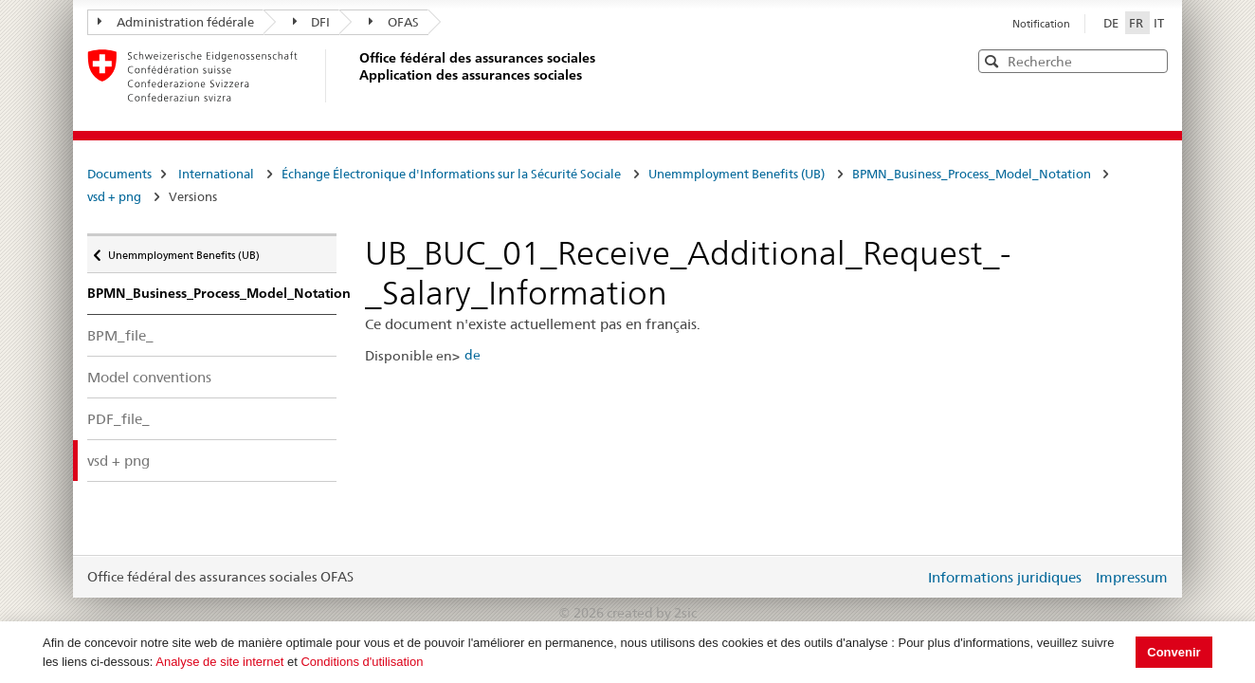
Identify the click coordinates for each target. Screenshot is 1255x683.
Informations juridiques (1005, 577)
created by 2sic (652, 612)
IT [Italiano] (1159, 22)
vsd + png (114, 196)
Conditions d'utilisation (361, 662)
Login (906, 576)
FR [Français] (1137, 22)
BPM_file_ (120, 335)
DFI (312, 21)
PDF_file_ (118, 419)
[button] (1151, 60)
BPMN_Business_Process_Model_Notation (973, 173)
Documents (119, 173)
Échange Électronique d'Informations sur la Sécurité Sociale (451, 173)
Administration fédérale (176, 21)
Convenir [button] (1173, 652)
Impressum (1132, 577)
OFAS (394, 21)
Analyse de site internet (219, 662)
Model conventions (149, 377)
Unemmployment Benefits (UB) (736, 173)
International (216, 173)
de (472, 354)
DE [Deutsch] (1112, 22)
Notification (1041, 23)
